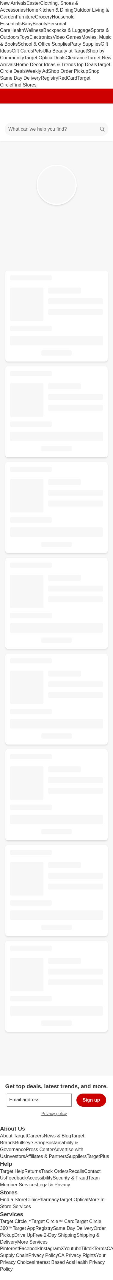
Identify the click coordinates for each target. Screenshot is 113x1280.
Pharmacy (48, 1199)
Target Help (12, 1171)
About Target (13, 1135)
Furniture (25, 16)
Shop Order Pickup (68, 71)
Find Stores (24, 84)
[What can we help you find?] (56, 129)
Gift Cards (22, 50)
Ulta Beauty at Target (65, 50)
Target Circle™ (16, 1221)
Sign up (91, 1100)
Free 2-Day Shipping (54, 1235)
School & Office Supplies (44, 44)
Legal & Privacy (53, 1184)
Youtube (72, 1248)
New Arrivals (13, 3)
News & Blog (57, 1135)
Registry (49, 78)
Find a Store (13, 1199)
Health (17, 30)
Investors (15, 1156)
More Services (32, 1242)
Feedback (16, 1177)
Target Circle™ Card (53, 1221)
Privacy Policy (43, 1255)
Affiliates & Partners (46, 1156)
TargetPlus (98, 1156)
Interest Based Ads (54, 1262)
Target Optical (39, 57)
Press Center (40, 1149)
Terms (100, 1248)
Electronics (41, 37)
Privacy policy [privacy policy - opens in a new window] (56, 1114)
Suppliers (77, 1156)
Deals (60, 57)
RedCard (67, 78)
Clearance (76, 57)
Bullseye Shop (30, 1142)
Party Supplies (85, 44)
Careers (35, 1135)
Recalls (76, 1171)
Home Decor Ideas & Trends (46, 64)
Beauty (39, 23)
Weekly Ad (37, 71)
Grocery (43, 16)
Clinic (31, 1199)
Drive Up (23, 1235)
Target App (24, 1228)
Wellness (33, 30)
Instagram (50, 1248)
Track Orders (55, 1171)
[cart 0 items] (100, 113)
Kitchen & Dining (55, 10)
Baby (27, 23)
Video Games (67, 37)
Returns (32, 1171)
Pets (38, 50)
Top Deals (86, 64)
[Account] (85, 113)
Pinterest (9, 1248)
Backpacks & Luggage (67, 30)
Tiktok (87, 1248)
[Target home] (56, 113)
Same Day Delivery (73, 1228)
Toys (24, 37)
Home (32, 10)
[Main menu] (12, 113)
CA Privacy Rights (77, 1255)
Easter (33, 3)
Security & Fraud (70, 1177)
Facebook (29, 1248)
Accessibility (40, 1177)
